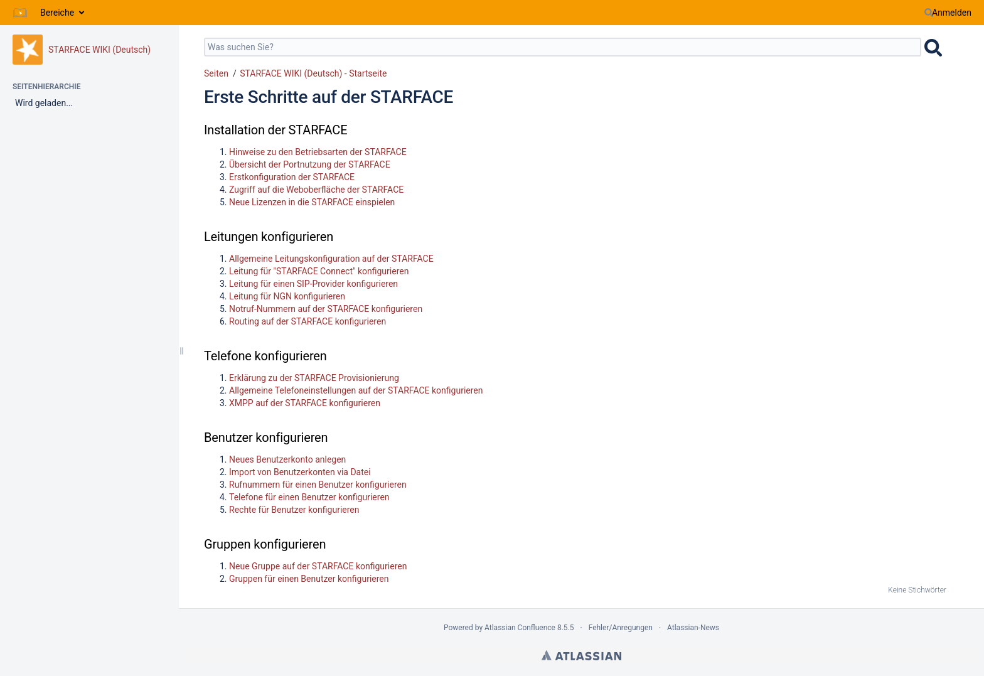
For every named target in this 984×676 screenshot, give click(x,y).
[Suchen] (929, 13)
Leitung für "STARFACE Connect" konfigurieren (319, 271)
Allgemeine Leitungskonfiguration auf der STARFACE (331, 259)
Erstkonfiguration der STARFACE (292, 177)
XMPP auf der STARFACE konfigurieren (304, 403)
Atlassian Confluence (519, 627)
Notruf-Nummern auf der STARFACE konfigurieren (325, 309)
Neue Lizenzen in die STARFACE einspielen (312, 202)
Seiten (216, 73)
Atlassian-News (693, 627)
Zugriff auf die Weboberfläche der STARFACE (316, 190)
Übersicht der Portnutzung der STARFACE (309, 164)
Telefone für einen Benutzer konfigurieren (309, 497)
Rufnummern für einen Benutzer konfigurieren (318, 485)
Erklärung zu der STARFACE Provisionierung (314, 378)
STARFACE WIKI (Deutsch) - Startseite (313, 73)
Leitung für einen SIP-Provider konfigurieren (313, 284)
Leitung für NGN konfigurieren (287, 296)
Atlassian (581, 655)
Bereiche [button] (57, 13)
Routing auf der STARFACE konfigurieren (307, 321)
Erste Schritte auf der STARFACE (328, 97)
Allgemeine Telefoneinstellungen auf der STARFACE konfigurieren (356, 390)
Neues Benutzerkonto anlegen (287, 459)
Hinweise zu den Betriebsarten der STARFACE (318, 152)
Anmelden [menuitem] (951, 13)
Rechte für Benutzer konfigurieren (294, 510)
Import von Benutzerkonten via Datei (300, 472)
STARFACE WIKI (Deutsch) (99, 50)
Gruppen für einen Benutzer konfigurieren (308, 579)
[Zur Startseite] (20, 12)
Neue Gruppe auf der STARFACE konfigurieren (318, 566)
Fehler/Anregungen (621, 627)
